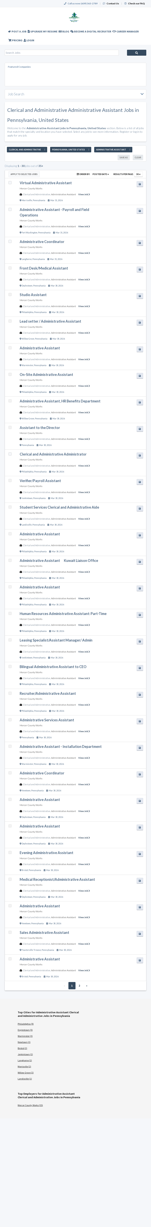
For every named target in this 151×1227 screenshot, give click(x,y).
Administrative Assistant (63, 194)
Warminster (27, 365)
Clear (138, 157)
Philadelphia (27, 312)
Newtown (26, 790)
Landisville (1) (25, 1078)
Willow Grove (28, 339)
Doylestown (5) (25, 1029)
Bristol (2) (22, 1048)
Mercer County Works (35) (30, 1105)
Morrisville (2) (24, 1066)
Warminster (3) (25, 1036)
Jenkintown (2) (25, 1054)
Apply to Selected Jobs (24, 174)
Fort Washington (29, 232)
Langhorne (27, 259)
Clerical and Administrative (36, 194)
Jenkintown (27, 498)
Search (136, 53)
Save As (124, 157)
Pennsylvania (39, 200)
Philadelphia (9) (26, 1023)
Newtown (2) (24, 1042)
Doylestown (27, 285)
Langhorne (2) (25, 1060)
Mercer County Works (31, 188)
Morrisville (27, 200)
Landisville (27, 525)
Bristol (25, 870)
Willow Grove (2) (26, 1072)
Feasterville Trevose (31, 950)
